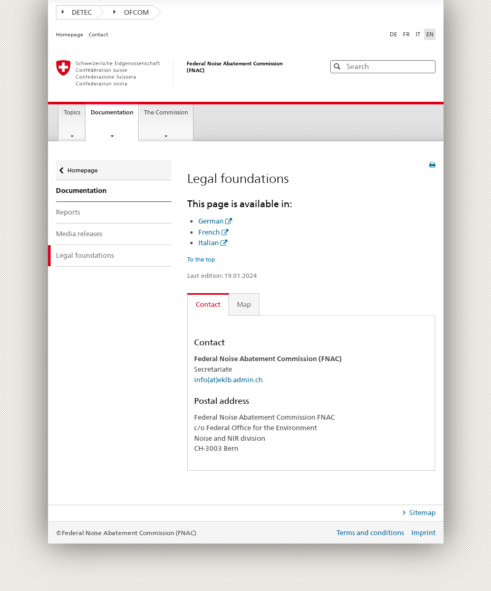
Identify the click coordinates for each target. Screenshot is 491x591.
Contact (98, 34)
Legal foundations (85, 255)
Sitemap (422, 512)
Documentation (114, 115)
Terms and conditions (371, 532)
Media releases (79, 233)
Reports (68, 212)
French (209, 232)
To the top (201, 259)
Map (244, 304)
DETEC (77, 12)
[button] (426, 66)
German (211, 221)
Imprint (423, 532)
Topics (72, 112)
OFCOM (131, 12)
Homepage (70, 34)
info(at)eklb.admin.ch (228, 379)
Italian (208, 242)
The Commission (166, 112)
